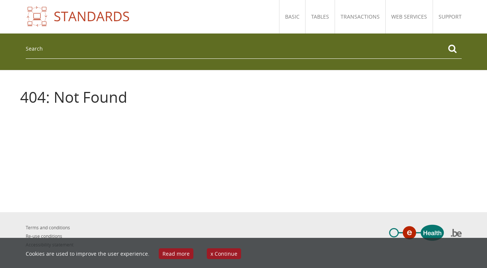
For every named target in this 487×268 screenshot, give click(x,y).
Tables (320, 16)
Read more (176, 253)
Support (450, 16)
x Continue (224, 253)
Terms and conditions (48, 227)
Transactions (360, 16)
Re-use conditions (44, 236)
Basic (292, 16)
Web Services (409, 16)
